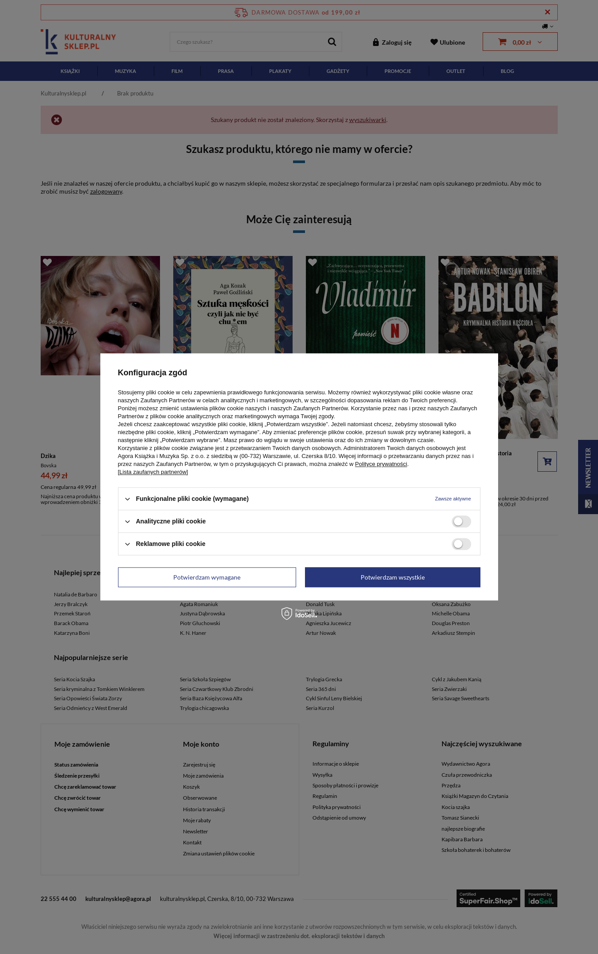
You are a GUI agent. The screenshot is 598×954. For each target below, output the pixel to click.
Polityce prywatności (381, 464)
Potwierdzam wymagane (206, 577)
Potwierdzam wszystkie (393, 577)
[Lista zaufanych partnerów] (153, 472)
